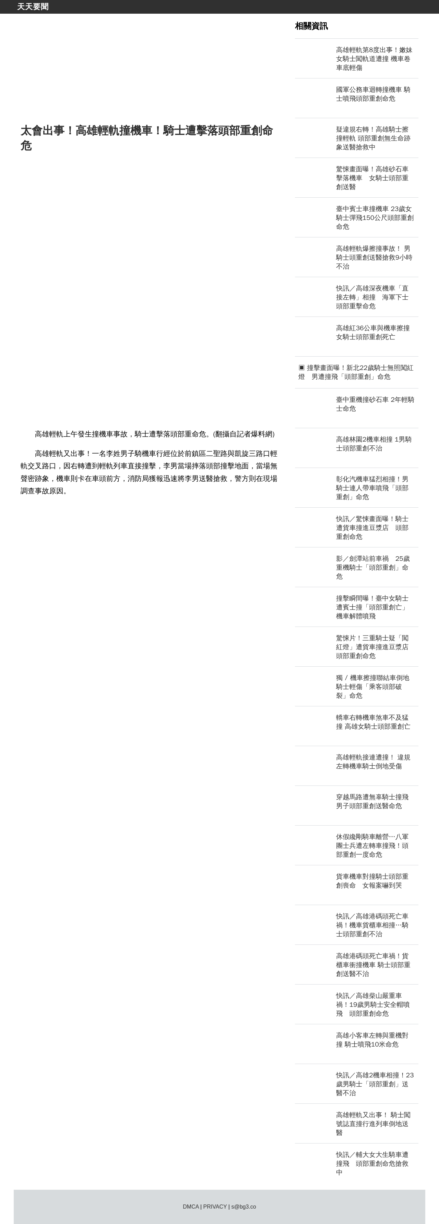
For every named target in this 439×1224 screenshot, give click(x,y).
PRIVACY (215, 1207)
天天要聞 (33, 6)
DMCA (191, 1207)
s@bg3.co (243, 1207)
